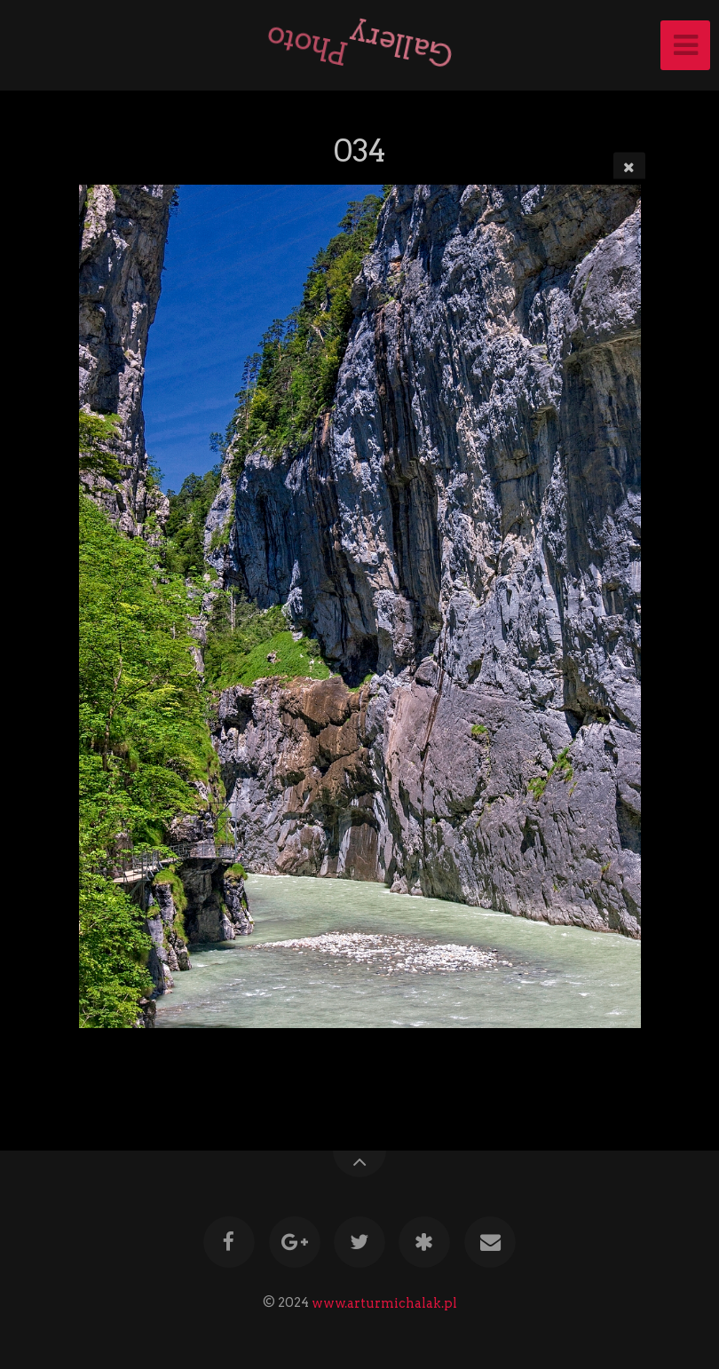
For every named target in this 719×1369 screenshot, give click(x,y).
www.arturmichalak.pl (384, 1302)
